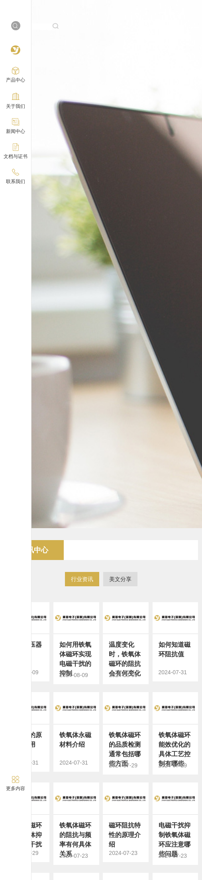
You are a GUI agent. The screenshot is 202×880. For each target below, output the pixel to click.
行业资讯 (82, 579)
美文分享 (120, 579)
